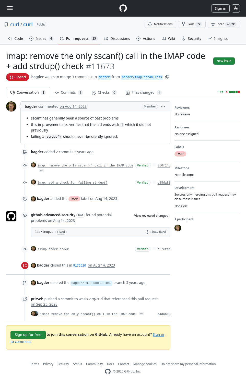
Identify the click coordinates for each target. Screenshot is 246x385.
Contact (123, 364)
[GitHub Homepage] (108, 371)
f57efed (164, 249)
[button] (167, 76)
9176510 (79, 266)
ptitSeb (37, 298)
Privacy (48, 364)
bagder (37, 76)
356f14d (164, 165)
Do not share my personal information (188, 364)
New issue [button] (224, 61)
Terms (34, 364)
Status (77, 364)
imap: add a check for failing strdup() (73, 183)
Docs (110, 364)
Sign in (220, 8)
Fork (191, 24)
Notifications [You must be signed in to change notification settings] (160, 24)
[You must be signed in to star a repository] (224, 24)
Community (94, 364)
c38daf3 (164, 183)
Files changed (144, 92)
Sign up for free (28, 334)
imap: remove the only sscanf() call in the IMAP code (85, 165)
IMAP (74, 199)
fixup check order (53, 249)
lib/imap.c (44, 232)
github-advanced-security (53, 214)
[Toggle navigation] (10, 8)
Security (63, 364)
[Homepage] (123, 8)
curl (14, 24)
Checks (104, 92)
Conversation (28, 92)
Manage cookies (145, 364)
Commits (69, 92)
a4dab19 (164, 314)
